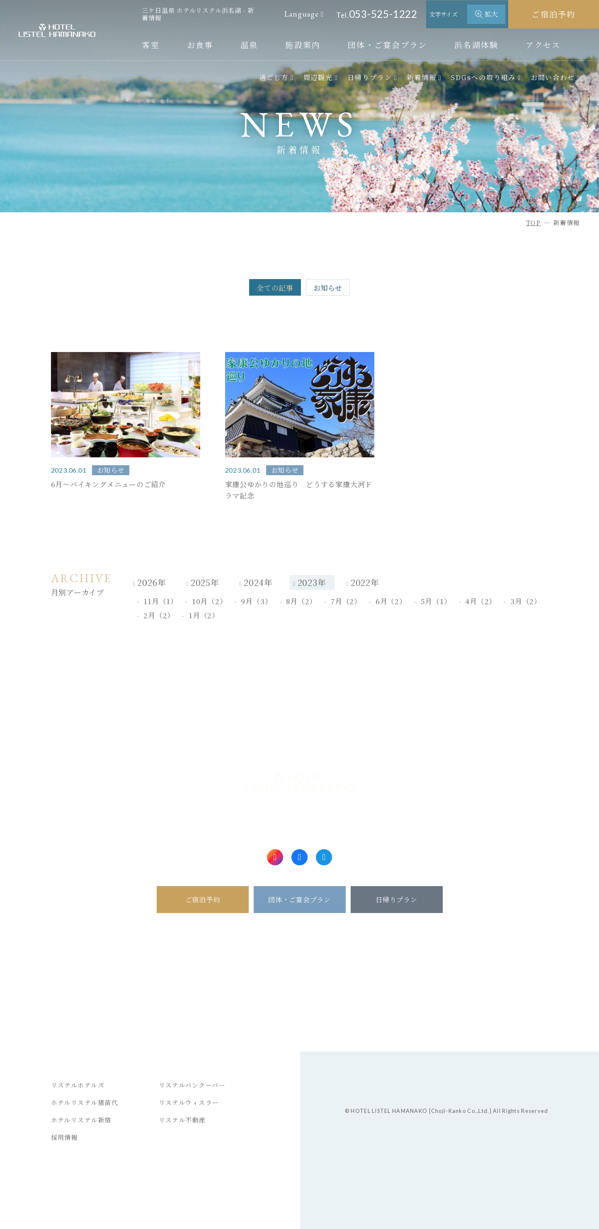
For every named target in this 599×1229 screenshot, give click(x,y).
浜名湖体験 (476, 44)
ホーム (183, 942)
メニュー (193, 994)
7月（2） (346, 601)
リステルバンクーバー (192, 1085)
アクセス (543, 44)
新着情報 (422, 77)
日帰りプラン (369, 77)
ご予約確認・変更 (87, 959)
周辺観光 (318, 77)
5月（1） (436, 601)
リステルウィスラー (189, 1102)
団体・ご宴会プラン (387, 44)
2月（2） (159, 615)
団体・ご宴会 (279, 959)
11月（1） (160, 601)
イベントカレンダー (295, 1011)
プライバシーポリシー (506, 994)
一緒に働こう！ (495, 1011)
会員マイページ (76, 994)
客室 (151, 44)
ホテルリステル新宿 (81, 1119)
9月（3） (256, 601)
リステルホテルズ (78, 1085)
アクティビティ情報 (295, 994)
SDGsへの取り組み (483, 77)
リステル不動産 (182, 1119)
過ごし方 (274, 77)
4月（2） (480, 601)
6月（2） (391, 601)
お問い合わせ (553, 77)
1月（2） (204, 615)
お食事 (200, 44)
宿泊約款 (484, 977)
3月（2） (525, 601)
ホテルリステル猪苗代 (85, 1102)
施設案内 (302, 44)
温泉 (249, 44)
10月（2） (209, 601)
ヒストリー (396, 1011)
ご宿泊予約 (553, 13)
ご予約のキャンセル (90, 977)
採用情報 (64, 1137)
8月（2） (301, 601)
